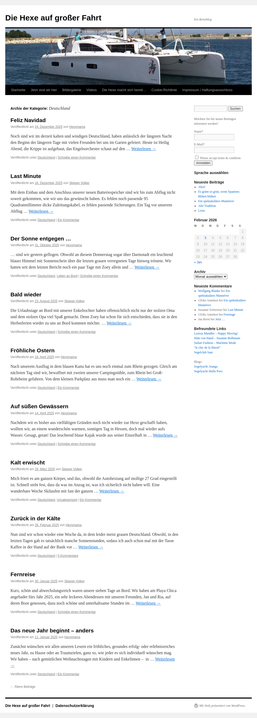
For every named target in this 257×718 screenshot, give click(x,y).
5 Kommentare (68, 556)
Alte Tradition (207, 206)
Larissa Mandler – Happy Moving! (216, 333)
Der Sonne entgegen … (40, 238)
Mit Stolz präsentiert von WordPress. (222, 705)
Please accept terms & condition (218, 158)
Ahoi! (202, 187)
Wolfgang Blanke (209, 291)
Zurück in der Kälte (35, 518)
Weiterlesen (143, 148)
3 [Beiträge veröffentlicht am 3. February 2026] (205, 238)
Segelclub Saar (203, 352)
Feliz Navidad (28, 120)
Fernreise (22, 574)
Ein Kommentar (68, 220)
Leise (201, 210)
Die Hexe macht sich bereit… (124, 90)
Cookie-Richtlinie (164, 90)
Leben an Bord (67, 276)
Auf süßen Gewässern (39, 406)
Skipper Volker (79, 183)
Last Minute (25, 176)
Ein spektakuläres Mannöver (216, 201)
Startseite (18, 90)
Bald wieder (25, 294)
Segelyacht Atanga (206, 366)
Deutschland (46, 157)
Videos (92, 90)
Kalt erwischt (27, 462)
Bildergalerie (71, 90)
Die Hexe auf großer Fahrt (53, 17)
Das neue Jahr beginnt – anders (52, 630)
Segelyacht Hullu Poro (208, 371)
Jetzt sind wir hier (44, 90)
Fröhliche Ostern (32, 350)
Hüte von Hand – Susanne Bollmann (217, 338)
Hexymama (77, 127)
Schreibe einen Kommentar (77, 157)
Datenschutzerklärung (75, 706)
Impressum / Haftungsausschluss (207, 90)
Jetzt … (220, 319)
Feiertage (229, 314)
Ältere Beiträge (22, 687)
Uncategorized (67, 500)
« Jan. (198, 262)
